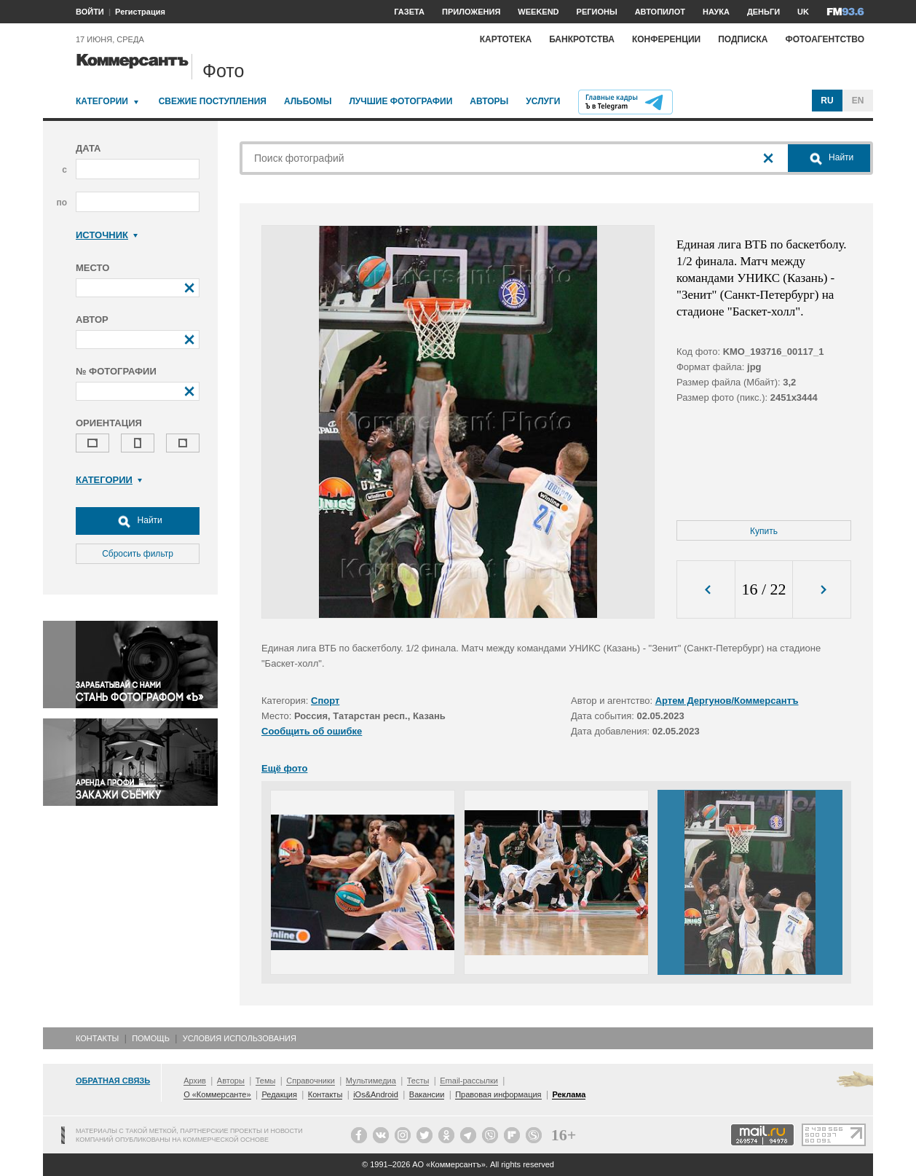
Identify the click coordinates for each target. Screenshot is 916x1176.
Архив (194, 1080)
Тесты (418, 1080)
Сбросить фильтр (137, 554)
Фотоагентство (824, 39)
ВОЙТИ (90, 11)
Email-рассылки (469, 1080)
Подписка (742, 39)
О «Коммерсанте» (216, 1094)
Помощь (151, 1038)
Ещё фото (284, 768)
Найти (137, 521)
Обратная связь (113, 1080)
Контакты (97, 1038)
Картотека (506, 39)
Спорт (325, 700)
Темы (266, 1080)
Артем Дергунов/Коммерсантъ (727, 700)
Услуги (543, 101)
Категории (102, 101)
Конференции (666, 39)
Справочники (310, 1080)
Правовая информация (498, 1094)
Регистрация (140, 11)
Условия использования (239, 1038)
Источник (107, 235)
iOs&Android (375, 1094)
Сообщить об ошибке (311, 731)
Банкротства (582, 39)
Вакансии (427, 1094)
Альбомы (308, 101)
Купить (764, 531)
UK (803, 11)
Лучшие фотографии (400, 101)
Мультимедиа (371, 1080)
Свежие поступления (212, 101)
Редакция (278, 1094)
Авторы (489, 101)
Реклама (568, 1094)
